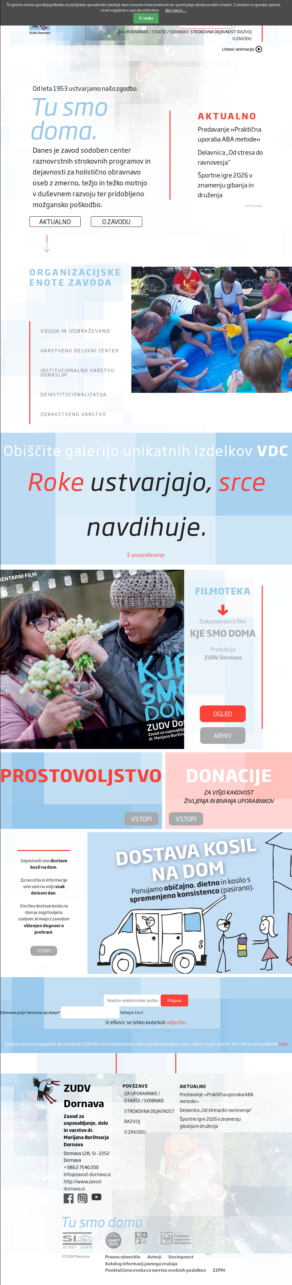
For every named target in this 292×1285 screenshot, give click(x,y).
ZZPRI (219, 1270)
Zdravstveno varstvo (73, 414)
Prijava (174, 1000)
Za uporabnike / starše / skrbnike (153, 32)
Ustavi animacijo (238, 49)
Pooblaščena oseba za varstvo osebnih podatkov (155, 1270)
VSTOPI (141, 818)
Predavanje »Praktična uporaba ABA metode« (229, 133)
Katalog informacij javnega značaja (141, 1264)
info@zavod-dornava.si (87, 1174)
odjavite (176, 1021)
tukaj (282, 1044)
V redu (146, 18)
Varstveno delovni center (79, 350)
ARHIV (223, 735)
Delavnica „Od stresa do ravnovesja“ (230, 157)
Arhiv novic (254, 205)
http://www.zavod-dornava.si (83, 1185)
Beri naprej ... (175, 10)
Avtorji (154, 1257)
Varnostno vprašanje (30, 1012)
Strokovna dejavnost (149, 1110)
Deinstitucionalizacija (73, 394)
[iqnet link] (113, 1240)
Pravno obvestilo (123, 1257)
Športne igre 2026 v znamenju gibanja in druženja (226, 184)
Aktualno (55, 221)
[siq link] (77, 1240)
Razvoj (244, 32)
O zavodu (242, 38)
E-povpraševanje (146, 554)
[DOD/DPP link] (141, 1238)
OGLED (222, 713)
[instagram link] (82, 1198)
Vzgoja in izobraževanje (75, 331)
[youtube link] (96, 1197)
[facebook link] (69, 1198)
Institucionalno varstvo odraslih (77, 372)
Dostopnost (180, 1257)
